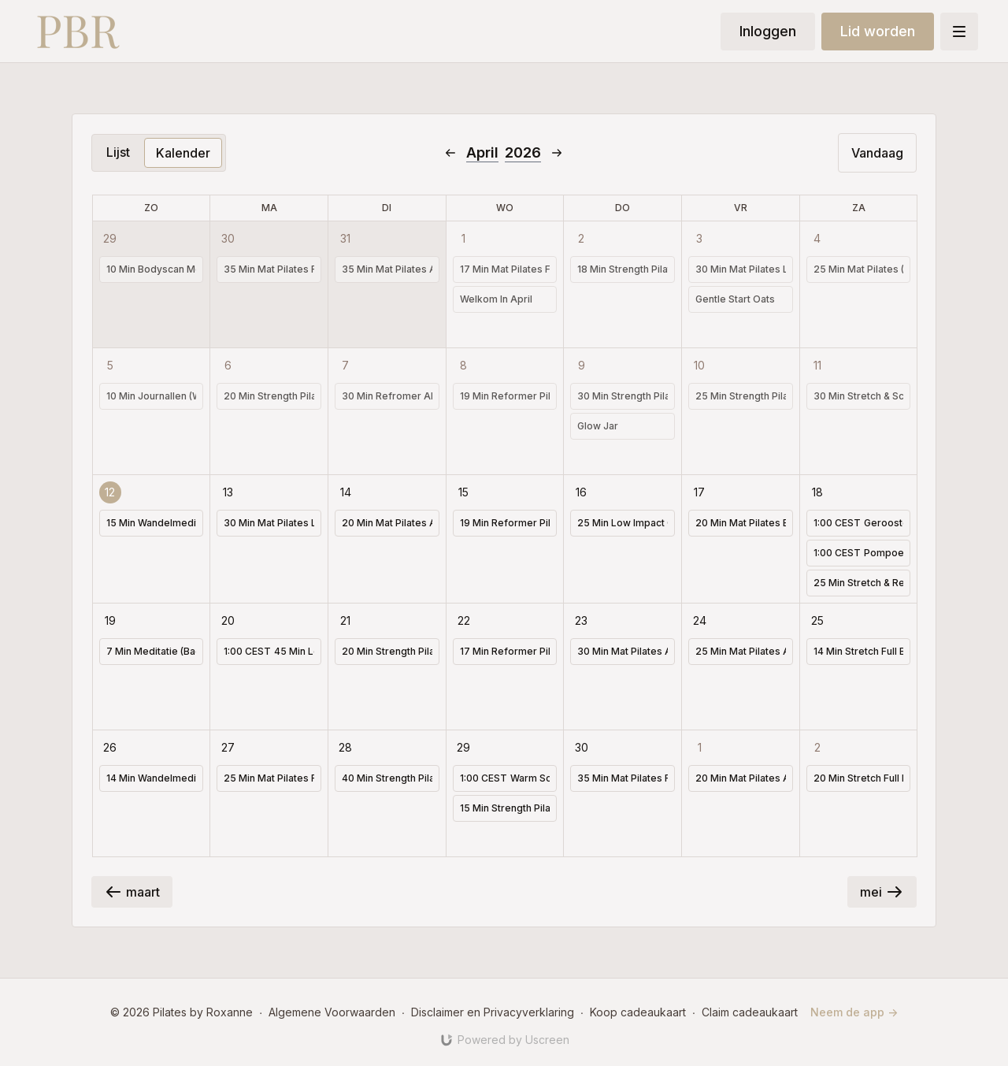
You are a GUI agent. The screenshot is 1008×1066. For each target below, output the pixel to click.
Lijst (118, 152)
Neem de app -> (854, 1012)
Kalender (183, 153)
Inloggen (767, 31)
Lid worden (877, 31)
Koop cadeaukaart (638, 1012)
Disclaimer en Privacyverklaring (492, 1012)
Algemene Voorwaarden (332, 1012)
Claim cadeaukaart (750, 1012)
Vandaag (877, 153)
